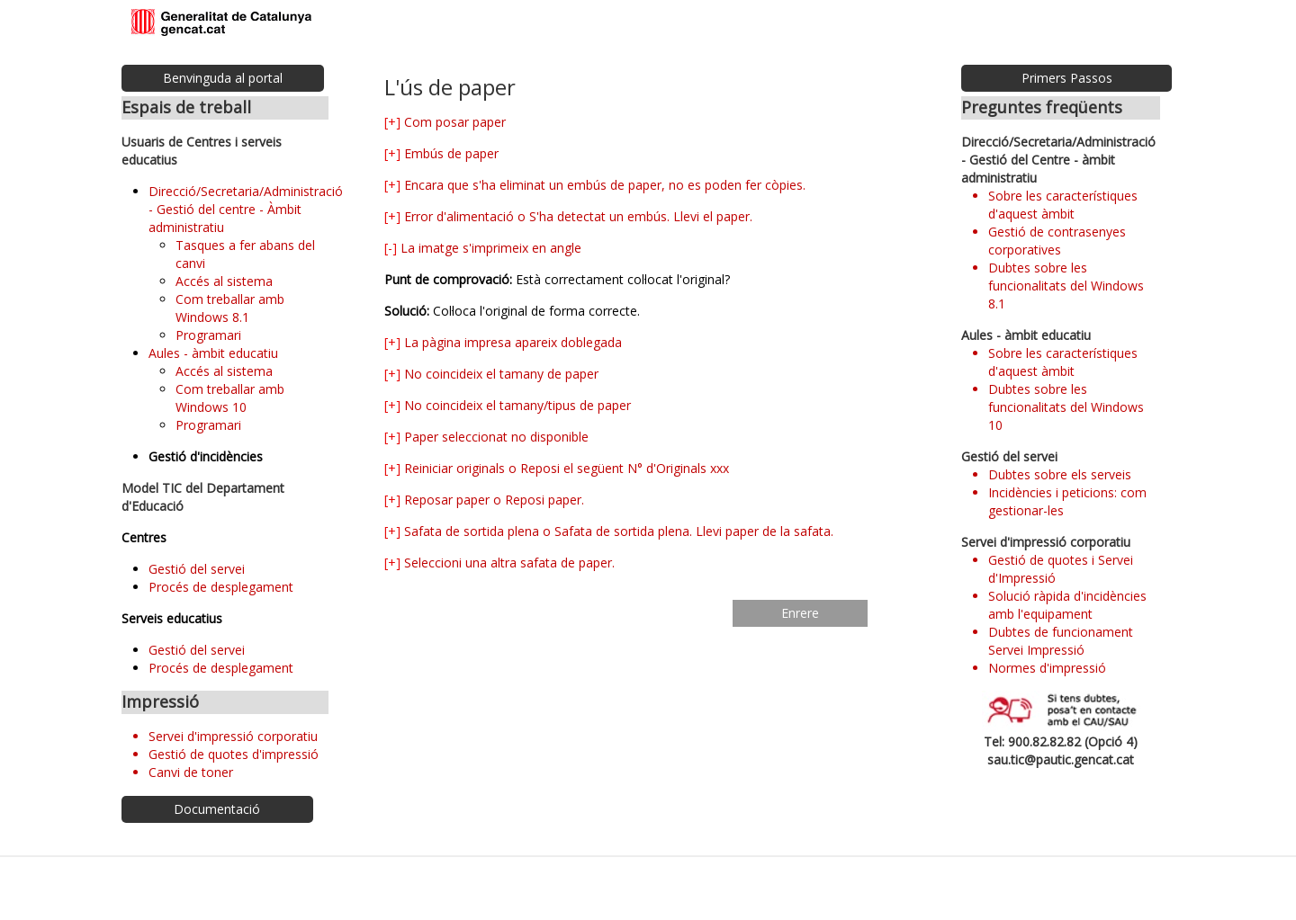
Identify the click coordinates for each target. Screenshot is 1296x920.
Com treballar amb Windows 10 (230, 397)
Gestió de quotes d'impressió (233, 754)
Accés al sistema (224, 281)
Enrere (800, 612)
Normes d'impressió (1047, 667)
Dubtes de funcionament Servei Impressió (1060, 640)
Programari (208, 335)
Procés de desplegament (220, 586)
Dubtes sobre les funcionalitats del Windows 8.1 (1066, 285)
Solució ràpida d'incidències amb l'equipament (1067, 604)
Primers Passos (1067, 77)
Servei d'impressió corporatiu (233, 736)
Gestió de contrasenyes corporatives (1057, 240)
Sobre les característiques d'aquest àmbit (1063, 204)
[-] (390, 247)
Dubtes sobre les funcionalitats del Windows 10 (1066, 406)
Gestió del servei (196, 568)
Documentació (217, 808)
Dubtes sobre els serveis (1059, 474)
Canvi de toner (190, 772)
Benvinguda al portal (223, 77)
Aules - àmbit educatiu (213, 353)
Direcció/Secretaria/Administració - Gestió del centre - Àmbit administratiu (245, 209)
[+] (392, 121)
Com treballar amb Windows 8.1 (230, 308)
